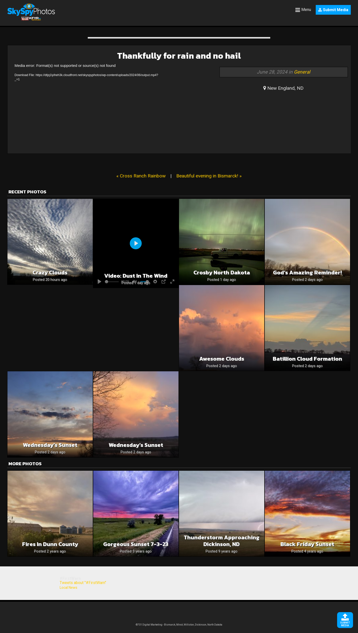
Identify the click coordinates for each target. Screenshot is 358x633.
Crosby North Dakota (221, 272)
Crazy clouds (50, 272)
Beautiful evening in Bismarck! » (209, 176)
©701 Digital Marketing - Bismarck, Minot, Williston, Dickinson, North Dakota (179, 624)
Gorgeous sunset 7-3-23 (135, 544)
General (302, 72)
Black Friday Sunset (307, 544)
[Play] (136, 243)
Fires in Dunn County (50, 544)
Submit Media (333, 9)
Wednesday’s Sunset (50, 445)
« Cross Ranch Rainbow (141, 176)
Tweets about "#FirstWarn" (83, 582)
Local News (68, 588)
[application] (88, 106)
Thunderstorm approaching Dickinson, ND (222, 541)
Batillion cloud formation (307, 358)
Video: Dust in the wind (135, 275)
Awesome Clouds (221, 358)
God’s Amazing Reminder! (307, 272)
